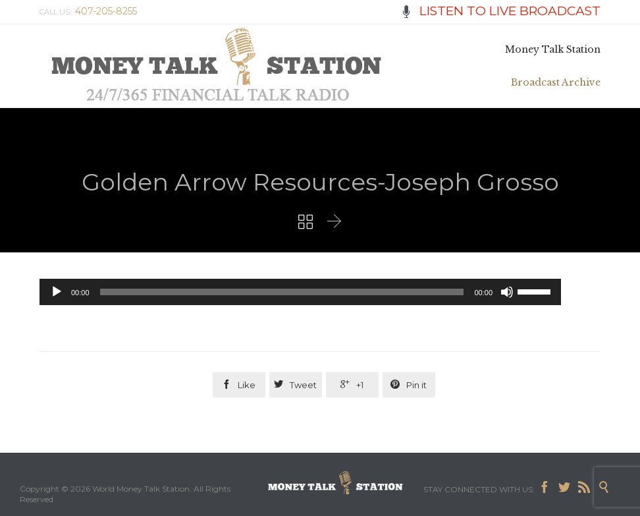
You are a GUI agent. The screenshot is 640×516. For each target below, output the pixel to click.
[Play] (56, 292)
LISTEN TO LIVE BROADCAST (500, 10)
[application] (300, 292)
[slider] (282, 292)
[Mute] (507, 292)
